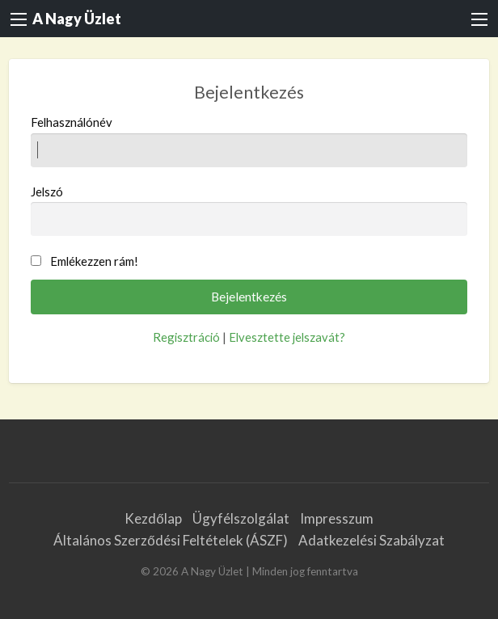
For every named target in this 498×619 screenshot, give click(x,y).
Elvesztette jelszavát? (287, 337)
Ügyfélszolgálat (240, 518)
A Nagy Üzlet (76, 18)
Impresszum (337, 518)
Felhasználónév (249, 140)
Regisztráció (186, 337)
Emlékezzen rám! (94, 261)
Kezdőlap (152, 518)
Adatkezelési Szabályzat (371, 540)
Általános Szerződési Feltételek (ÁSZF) (170, 540)
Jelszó (249, 210)
